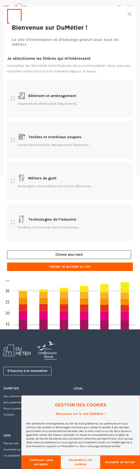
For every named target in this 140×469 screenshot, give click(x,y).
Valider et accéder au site (70, 266)
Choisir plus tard (68, 254)
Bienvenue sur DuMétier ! (49, 27)
